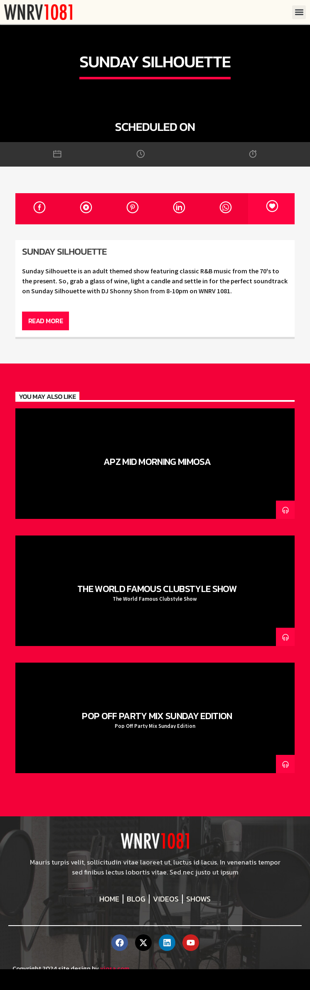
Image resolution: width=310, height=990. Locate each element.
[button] (299, 12)
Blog (136, 899)
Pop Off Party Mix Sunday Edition (157, 716)
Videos (166, 899)
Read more (45, 321)
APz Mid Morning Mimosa (157, 461)
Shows (198, 899)
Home (109, 899)
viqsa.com (114, 968)
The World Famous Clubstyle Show (157, 589)
